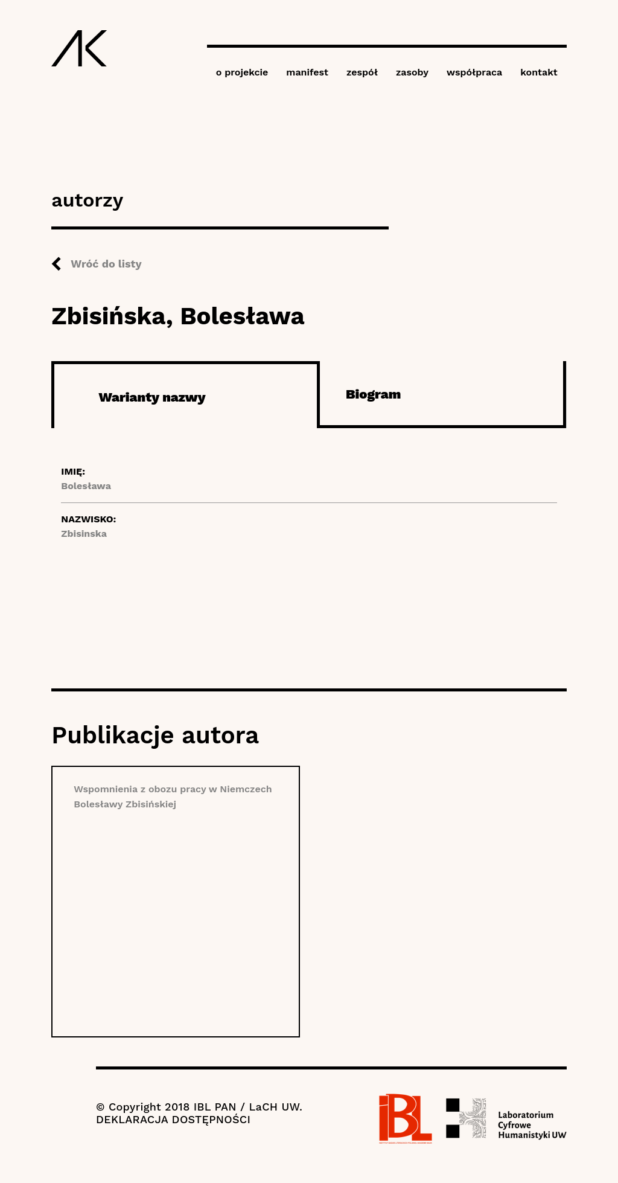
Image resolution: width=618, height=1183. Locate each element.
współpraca (474, 72)
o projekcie (242, 72)
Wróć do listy (106, 263)
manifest (307, 72)
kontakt (538, 72)
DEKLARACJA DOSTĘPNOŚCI (173, 1119)
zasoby (412, 72)
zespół (362, 72)
